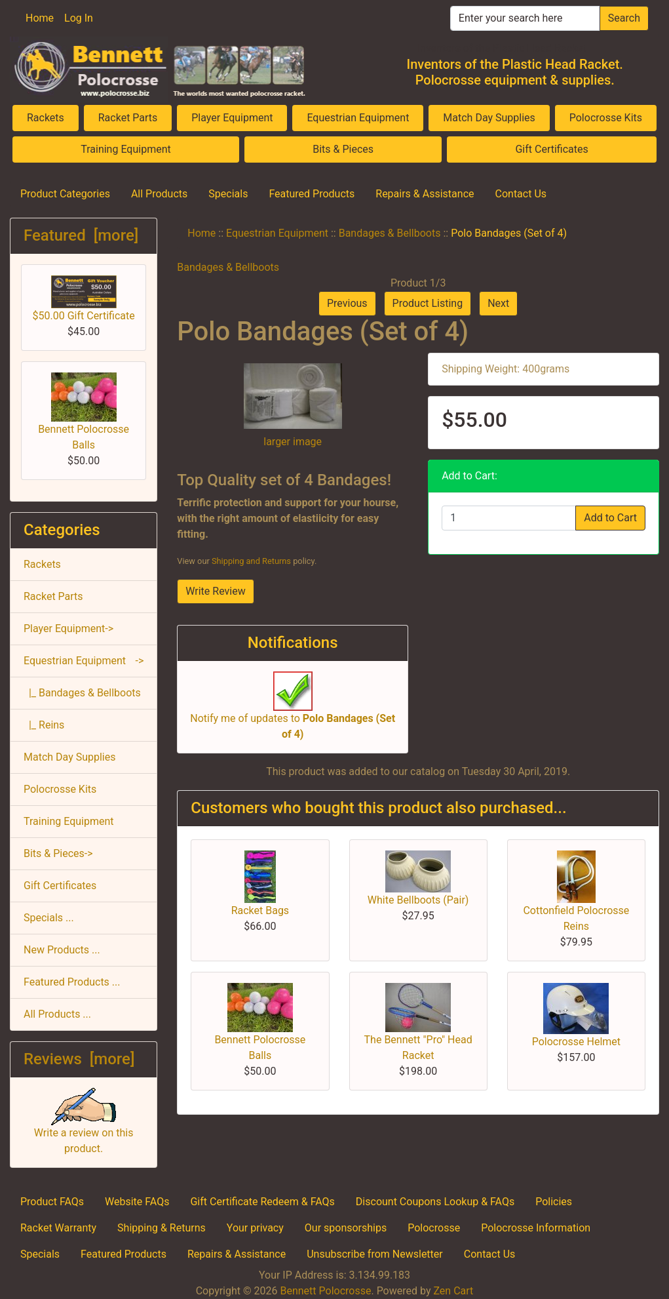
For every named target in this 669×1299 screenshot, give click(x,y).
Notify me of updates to (292, 712)
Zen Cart (453, 1291)
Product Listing (427, 303)
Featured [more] (81, 235)
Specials (228, 194)
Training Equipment (126, 149)
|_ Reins (44, 725)
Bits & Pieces (343, 149)
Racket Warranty (58, 1228)
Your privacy (255, 1228)
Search (624, 18)
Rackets (45, 117)
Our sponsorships (346, 1228)
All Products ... (57, 1014)
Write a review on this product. (84, 1126)
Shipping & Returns (161, 1228)
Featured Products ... (72, 982)
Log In (78, 18)
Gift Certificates (551, 149)
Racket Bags (260, 910)
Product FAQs (52, 1201)
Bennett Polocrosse (325, 1291)
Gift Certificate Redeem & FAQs (262, 1201)
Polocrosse (434, 1228)
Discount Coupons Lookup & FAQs (435, 1201)
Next (498, 303)
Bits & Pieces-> (58, 853)
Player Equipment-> (68, 628)
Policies (553, 1201)
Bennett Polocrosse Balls (83, 411)
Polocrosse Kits (605, 117)
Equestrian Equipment (358, 117)
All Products (159, 194)
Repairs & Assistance (424, 194)
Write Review (215, 591)
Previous (347, 303)
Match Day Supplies (489, 117)
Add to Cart (610, 517)
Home (40, 18)
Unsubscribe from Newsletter (375, 1254)
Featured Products (311, 194)
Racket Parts (128, 117)
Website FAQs (137, 1201)
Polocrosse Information (535, 1228)
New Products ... (62, 950)
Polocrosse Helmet (576, 1041)
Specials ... (49, 917)
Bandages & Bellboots (390, 233)
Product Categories (65, 194)
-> (83, 661)
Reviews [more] (79, 1059)
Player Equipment (232, 117)
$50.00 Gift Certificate (84, 298)
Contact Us (521, 194)
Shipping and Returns (251, 561)
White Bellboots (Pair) (418, 900)
